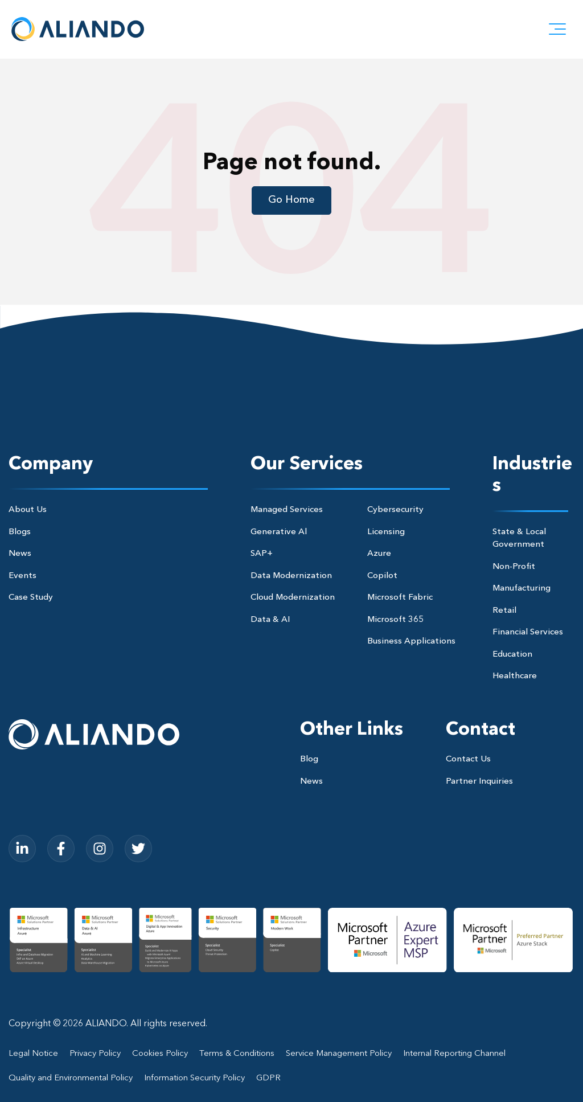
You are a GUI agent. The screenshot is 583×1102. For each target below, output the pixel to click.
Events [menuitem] (22, 576)
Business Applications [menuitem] (411, 641)
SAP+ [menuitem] (262, 554)
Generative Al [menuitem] (279, 532)
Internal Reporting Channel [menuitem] (454, 1054)
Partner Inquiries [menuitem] (479, 781)
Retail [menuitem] (504, 611)
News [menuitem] (20, 554)
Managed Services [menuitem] (287, 510)
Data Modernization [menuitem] (291, 576)
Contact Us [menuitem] (468, 759)
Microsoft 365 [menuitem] (395, 620)
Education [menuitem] (512, 654)
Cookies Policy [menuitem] (160, 1054)
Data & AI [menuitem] (270, 620)
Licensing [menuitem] (386, 532)
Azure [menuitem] (379, 554)
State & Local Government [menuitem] (519, 539)
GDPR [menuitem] (268, 1078)
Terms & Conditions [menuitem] (236, 1054)
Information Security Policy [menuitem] (194, 1078)
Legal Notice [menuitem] (33, 1054)
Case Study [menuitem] (31, 597)
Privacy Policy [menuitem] (95, 1054)
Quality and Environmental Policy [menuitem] (71, 1078)
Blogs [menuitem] (20, 532)
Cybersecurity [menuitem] (395, 510)
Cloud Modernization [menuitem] (293, 597)
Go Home (291, 200)
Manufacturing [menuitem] (521, 588)
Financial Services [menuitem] (527, 632)
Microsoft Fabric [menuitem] (400, 597)
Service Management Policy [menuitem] (339, 1054)
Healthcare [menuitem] (514, 676)
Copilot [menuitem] (382, 576)
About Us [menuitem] (28, 510)
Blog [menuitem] (309, 759)
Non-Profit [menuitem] (513, 567)
